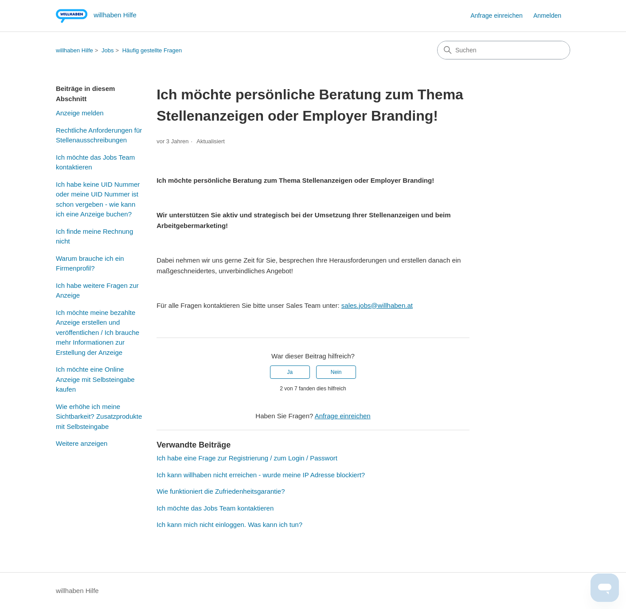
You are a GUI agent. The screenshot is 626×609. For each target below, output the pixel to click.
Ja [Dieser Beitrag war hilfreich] (290, 372)
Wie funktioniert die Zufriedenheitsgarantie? (220, 491)
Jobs (107, 50)
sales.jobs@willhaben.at (377, 305)
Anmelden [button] (547, 15)
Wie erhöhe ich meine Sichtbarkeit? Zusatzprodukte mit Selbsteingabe (99, 416)
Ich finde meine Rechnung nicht (94, 236)
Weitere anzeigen (81, 443)
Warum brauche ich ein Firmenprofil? (90, 263)
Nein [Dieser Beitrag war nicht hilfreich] (336, 372)
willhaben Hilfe (74, 50)
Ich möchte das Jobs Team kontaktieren (95, 162)
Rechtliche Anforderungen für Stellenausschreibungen (99, 135)
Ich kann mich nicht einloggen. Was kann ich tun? (229, 524)
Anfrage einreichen (496, 15)
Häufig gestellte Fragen (152, 50)
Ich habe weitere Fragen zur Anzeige (97, 290)
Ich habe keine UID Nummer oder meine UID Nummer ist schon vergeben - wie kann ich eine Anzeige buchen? (98, 199)
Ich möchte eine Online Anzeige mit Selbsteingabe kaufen (95, 379)
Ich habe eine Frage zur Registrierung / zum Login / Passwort (246, 458)
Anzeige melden (80, 113)
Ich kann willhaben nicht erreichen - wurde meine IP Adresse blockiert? (260, 475)
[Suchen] (504, 50)
